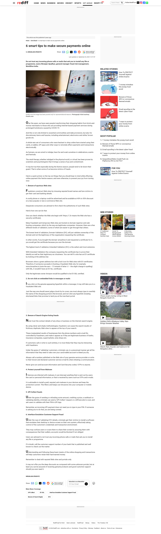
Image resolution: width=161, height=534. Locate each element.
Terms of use (111, 528)
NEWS (43, 3)
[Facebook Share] (75, 52)
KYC (49, 497)
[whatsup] (147, 2)
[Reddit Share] (79, 52)
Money (87, 523)
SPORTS (77, 3)
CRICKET (69, 3)
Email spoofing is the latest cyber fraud (117, 150)
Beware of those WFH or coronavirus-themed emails (127, 99)
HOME (36, 3)
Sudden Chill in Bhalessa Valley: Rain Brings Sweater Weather (114, 322)
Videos (93, 523)
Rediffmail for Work (59, 523)
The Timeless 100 (102, 523)
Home (27, 40)
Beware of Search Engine (35, 497)
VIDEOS (103, 274)
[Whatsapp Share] (67, 52)
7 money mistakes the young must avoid (126, 87)
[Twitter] (138, 2)
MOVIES (60, 3)
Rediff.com (56, 528)
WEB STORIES (106, 212)
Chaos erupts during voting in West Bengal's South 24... (113, 297)
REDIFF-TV (98, 3)
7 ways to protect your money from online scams (125, 124)
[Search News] (121, 3)
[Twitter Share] (71, 52)
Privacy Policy (83, 528)
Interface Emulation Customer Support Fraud (63, 492)
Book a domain (71, 523)
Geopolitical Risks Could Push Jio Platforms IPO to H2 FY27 (115, 160)
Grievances (119, 528)
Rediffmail (80, 523)
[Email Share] (63, 52)
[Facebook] (144, 2)
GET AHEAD (87, 3)
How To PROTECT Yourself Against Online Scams (126, 74)
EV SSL (42, 492)
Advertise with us (66, 528)
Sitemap (90, 528)
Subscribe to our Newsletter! (76, 481)
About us (103, 528)
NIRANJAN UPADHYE (35, 52)
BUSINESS (51, 3)
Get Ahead (34, 40)
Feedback (97, 528)
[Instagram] (141, 2)
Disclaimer (75, 528)
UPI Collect (31, 492)
